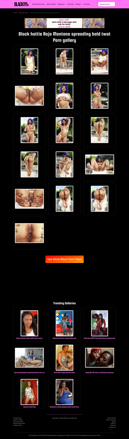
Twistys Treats (17, 425)
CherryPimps (17, 418)
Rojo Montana (23, 13)
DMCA (114, 421)
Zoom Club (70, 4)
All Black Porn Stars (38, 4)
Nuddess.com (61, 435)
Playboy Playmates (19, 423)
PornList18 (42, 435)
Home (15, 13)
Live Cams (87, 4)
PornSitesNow (33, 435)
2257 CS (113, 423)
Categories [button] (60, 4)
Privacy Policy (112, 418)
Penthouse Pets (18, 421)
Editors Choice (51, 4)
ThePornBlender (51, 435)
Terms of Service (111, 420)
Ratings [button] (78, 4)
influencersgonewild (84, 435)
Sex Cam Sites (95, 435)
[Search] (106, 4)
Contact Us (112, 427)
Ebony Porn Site (72, 435)
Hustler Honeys (18, 420)
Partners (113, 425)
